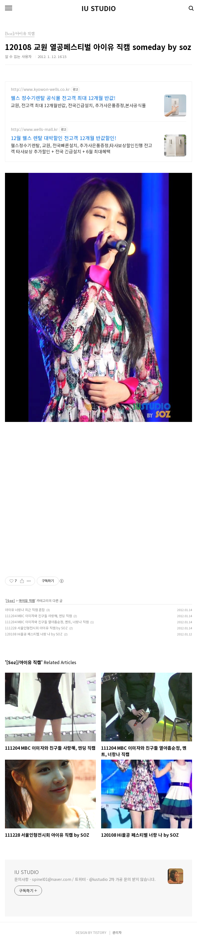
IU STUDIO (99, 8)
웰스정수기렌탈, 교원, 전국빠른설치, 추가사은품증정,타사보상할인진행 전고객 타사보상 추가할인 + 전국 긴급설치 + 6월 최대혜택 (81, 148)
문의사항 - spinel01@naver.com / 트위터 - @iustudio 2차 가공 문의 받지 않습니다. (85, 879)
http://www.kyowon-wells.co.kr (40, 89)
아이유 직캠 (27, 600)
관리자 (117, 932)
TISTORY (99, 932)
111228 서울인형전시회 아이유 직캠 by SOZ (36, 627)
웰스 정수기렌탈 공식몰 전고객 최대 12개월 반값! (63, 97)
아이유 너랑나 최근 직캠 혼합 (25, 609)
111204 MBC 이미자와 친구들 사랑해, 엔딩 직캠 (38, 615)
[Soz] (10, 600)
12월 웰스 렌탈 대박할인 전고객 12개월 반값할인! (63, 137)
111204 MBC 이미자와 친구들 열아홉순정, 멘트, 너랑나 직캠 (47, 621)
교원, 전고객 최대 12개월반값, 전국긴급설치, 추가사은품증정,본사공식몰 (78, 105)
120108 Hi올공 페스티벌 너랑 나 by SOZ (33, 634)
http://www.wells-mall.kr (34, 129)
